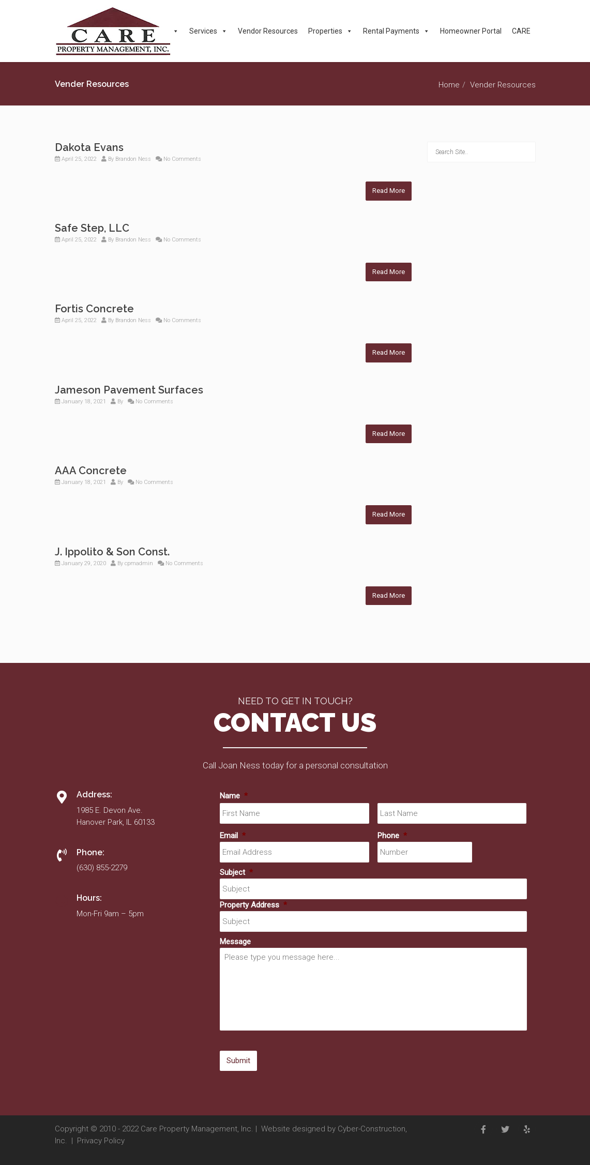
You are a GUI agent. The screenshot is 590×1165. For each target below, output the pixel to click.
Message (235, 941)
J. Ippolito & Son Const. (112, 552)
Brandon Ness (133, 159)
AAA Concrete (91, 470)
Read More (388, 190)
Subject (236, 872)
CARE (521, 31)
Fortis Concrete (94, 308)
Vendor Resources (268, 31)
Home (449, 84)
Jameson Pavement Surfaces (129, 390)
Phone (392, 835)
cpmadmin (139, 563)
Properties (330, 31)
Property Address (253, 905)
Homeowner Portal (471, 31)
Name (234, 795)
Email (233, 835)
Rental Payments (396, 31)
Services (208, 31)
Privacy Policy (101, 1140)
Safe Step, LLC (92, 228)
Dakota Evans (89, 147)
